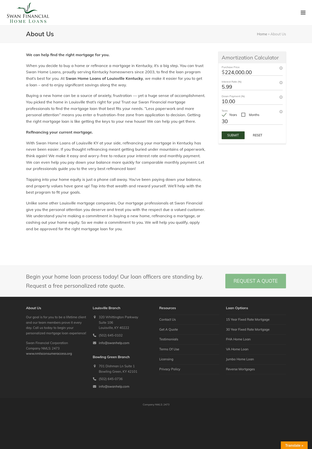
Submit (233, 135)
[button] (303, 12)
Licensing (166, 359)
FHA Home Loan (238, 339)
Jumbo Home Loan (240, 359)
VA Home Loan (237, 349)
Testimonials (168, 339)
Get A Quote (168, 329)
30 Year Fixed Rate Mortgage (248, 329)
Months (254, 115)
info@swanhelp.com (114, 343)
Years (233, 115)
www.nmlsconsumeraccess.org (49, 353)
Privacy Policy (169, 369)
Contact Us (167, 319)
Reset (257, 135)
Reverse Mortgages (240, 369)
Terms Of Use (169, 349)
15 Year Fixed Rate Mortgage (248, 319)
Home (262, 34)
